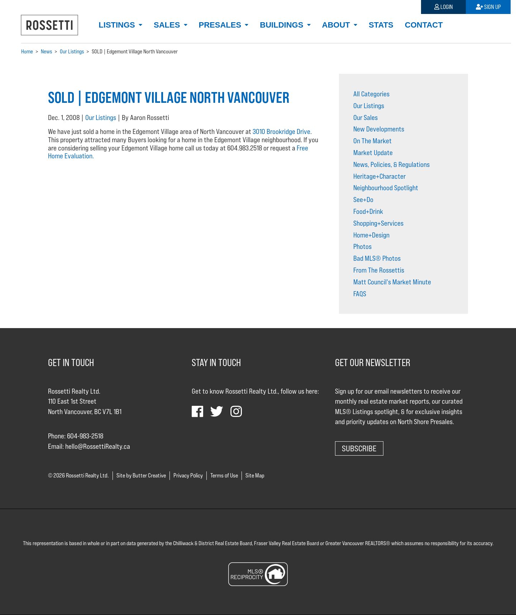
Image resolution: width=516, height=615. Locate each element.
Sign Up (488, 7)
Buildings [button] (282, 24)
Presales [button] (221, 24)
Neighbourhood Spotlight (385, 188)
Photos (362, 246)
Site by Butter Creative (141, 475)
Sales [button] (168, 24)
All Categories (371, 94)
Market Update (373, 153)
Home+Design (371, 235)
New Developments (378, 129)
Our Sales (365, 117)
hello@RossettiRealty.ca (97, 446)
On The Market (372, 141)
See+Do (363, 199)
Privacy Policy (188, 475)
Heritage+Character (379, 176)
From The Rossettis (378, 270)
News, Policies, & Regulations (391, 164)
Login (443, 7)
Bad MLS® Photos (377, 258)
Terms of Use (224, 475)
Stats (381, 24)
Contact (424, 24)
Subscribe (359, 448)
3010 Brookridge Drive (281, 131)
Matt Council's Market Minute (392, 282)
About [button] (337, 24)
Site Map (254, 475)
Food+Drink (368, 211)
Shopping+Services (378, 223)
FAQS (359, 294)
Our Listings (100, 117)
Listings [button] (118, 24)
